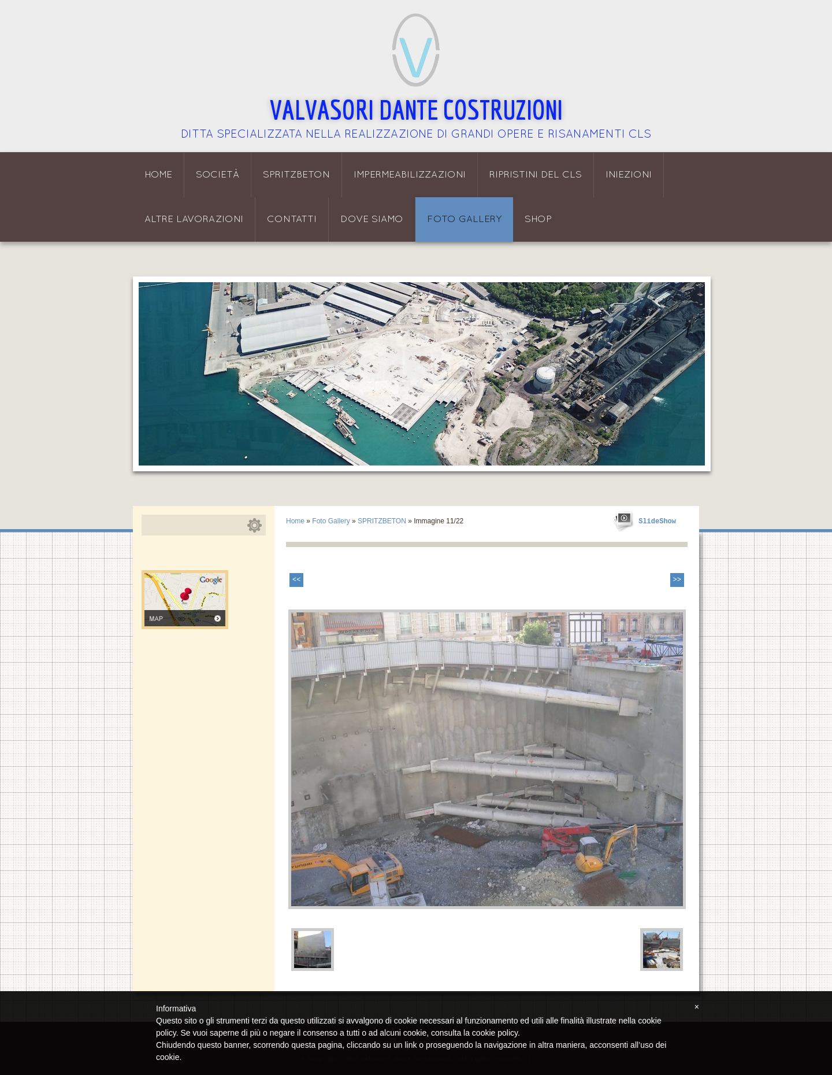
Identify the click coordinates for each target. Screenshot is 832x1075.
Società (217, 175)
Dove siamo (371, 219)
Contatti (292, 219)
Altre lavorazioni (193, 219)
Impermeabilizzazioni (410, 175)
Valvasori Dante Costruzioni (416, 109)
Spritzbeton (296, 175)
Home (158, 175)
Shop (538, 219)
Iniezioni (629, 175)
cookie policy (495, 1032)
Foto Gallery (464, 219)
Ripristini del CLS (535, 175)
